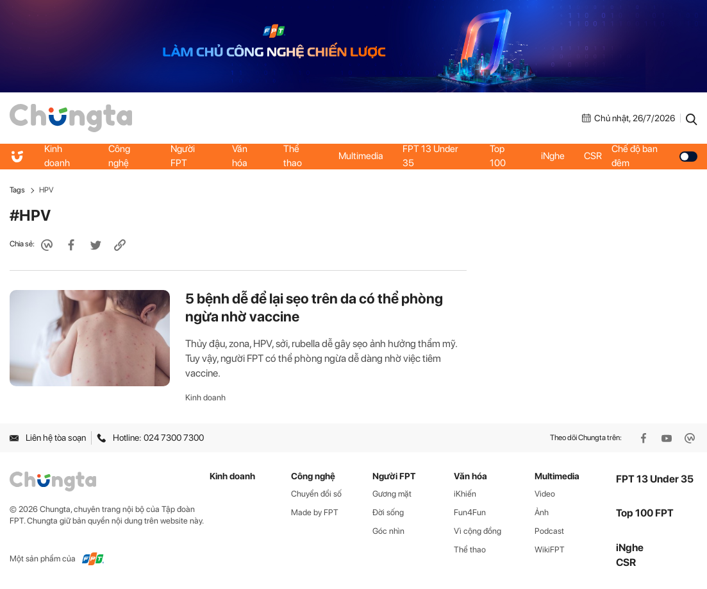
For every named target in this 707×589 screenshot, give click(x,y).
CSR (593, 156)
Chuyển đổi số (316, 494)
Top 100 (498, 156)
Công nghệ (119, 156)
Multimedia (360, 156)
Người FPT (183, 156)
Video (545, 494)
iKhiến (465, 494)
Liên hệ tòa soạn (48, 437)
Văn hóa (239, 156)
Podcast (549, 531)
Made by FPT (314, 512)
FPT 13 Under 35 (430, 156)
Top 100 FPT (645, 513)
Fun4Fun (470, 512)
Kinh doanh (57, 156)
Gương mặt (392, 494)
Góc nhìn (388, 531)
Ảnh (542, 512)
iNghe (553, 156)
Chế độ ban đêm (654, 156)
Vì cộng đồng (477, 531)
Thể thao (292, 156)
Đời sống (388, 512)
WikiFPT (550, 549)
